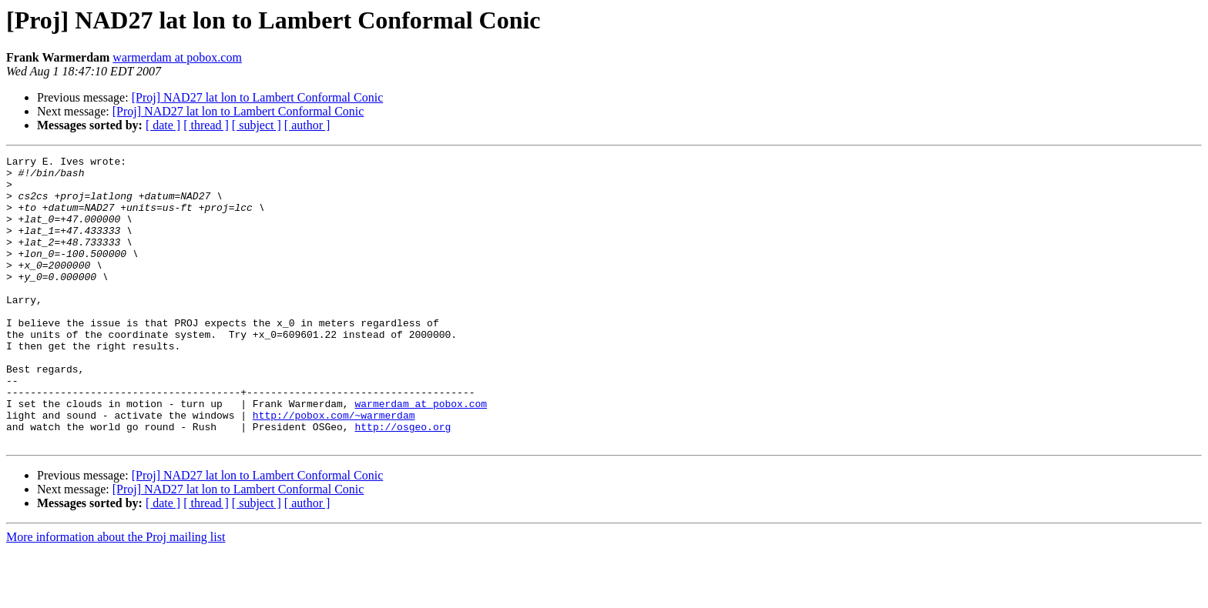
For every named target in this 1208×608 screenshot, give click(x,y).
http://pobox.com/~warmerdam (334, 468)
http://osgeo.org (402, 482)
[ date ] (163, 125)
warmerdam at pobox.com (177, 57)
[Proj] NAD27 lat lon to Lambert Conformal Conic (258, 97)
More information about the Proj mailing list (115, 594)
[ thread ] (206, 125)
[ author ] (307, 125)
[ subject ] (256, 125)
